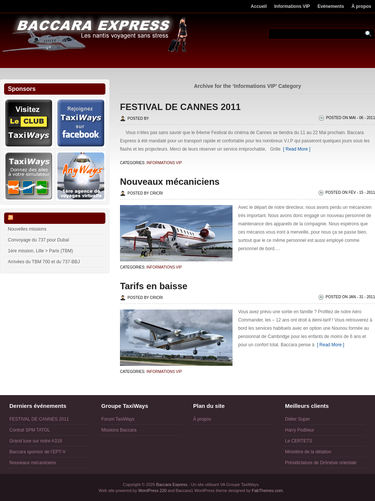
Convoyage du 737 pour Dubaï (38, 240)
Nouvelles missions (27, 229)
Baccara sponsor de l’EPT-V (37, 451)
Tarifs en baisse (154, 286)
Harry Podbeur (299, 430)
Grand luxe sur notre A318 (35, 441)
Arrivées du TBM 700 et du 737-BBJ (44, 261)
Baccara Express (171, 484)
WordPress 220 (152, 490)
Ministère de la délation (308, 451)
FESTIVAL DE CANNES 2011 (180, 107)
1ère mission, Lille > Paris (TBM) (40, 251)
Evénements (331, 6)
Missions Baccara (118, 430)
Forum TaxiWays (118, 419)
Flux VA (25, 218)
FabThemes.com (267, 490)
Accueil (259, 6)
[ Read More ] (295, 149)
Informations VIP (292, 6)
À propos (361, 6)
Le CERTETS (298, 441)
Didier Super (297, 419)
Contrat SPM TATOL (29, 430)
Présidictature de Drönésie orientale (321, 462)
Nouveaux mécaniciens (169, 182)
